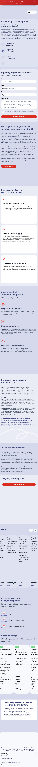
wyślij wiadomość (19, 116)
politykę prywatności (13, 113)
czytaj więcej (8, 166)
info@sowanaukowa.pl (7, 758)
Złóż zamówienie (19, 484)
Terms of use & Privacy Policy (9, 764)
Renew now (25, 2)
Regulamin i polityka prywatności (10, 762)
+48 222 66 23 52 (5, 755)
